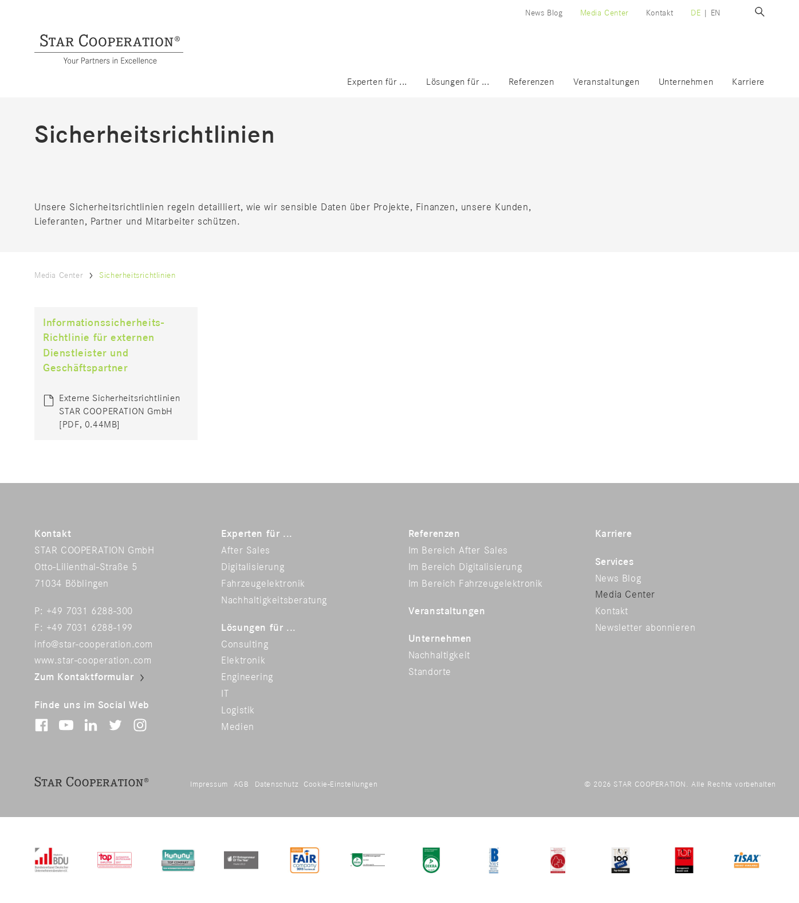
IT (225, 694)
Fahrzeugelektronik (263, 584)
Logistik (238, 710)
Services (614, 562)
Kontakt (660, 13)
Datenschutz (276, 784)
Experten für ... (377, 82)
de (695, 13)
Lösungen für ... (458, 82)
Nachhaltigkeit (439, 655)
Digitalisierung (252, 567)
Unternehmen (686, 82)
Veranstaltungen (606, 82)
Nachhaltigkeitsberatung (274, 600)
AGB (241, 784)
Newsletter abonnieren (645, 628)
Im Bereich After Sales (458, 550)
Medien (237, 727)
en (716, 13)
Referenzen (531, 82)
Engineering (247, 677)
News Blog (543, 13)
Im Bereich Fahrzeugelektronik (475, 584)
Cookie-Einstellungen (340, 784)
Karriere (748, 82)
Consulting (244, 644)
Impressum (208, 784)
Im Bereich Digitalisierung (465, 567)
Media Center (604, 13)
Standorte (429, 672)
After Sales (245, 550)
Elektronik (243, 660)
